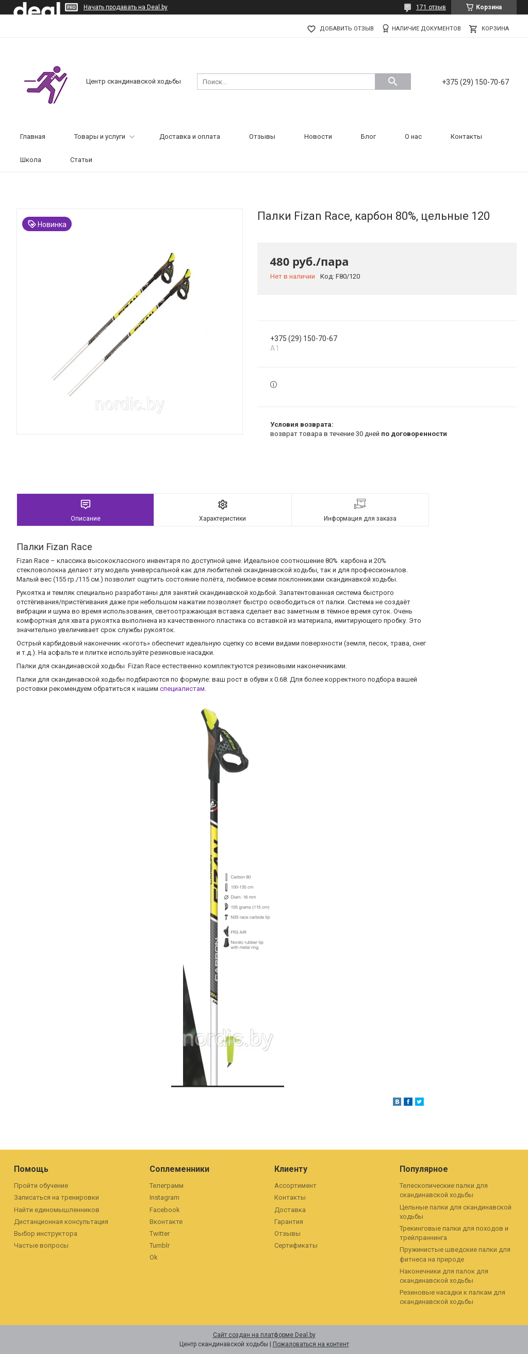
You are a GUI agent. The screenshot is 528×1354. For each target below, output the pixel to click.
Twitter (160, 1233)
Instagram (164, 1197)
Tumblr (160, 1245)
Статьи (81, 160)
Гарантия (288, 1222)
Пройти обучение (41, 1185)
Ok (154, 1257)
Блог (368, 136)
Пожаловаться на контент (311, 1344)
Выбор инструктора (45, 1233)
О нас (413, 136)
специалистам (182, 688)
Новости (318, 136)
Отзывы (262, 136)
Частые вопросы (41, 1245)
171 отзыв (431, 7)
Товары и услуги (99, 136)
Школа (30, 160)
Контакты (466, 136)
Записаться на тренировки (56, 1197)
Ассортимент (295, 1185)
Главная (32, 136)
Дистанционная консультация (61, 1222)
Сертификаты (296, 1245)
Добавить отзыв (347, 28)
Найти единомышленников (57, 1210)
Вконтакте (166, 1222)
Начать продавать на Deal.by (126, 7)
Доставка (290, 1210)
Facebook (165, 1210)
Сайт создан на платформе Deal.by (264, 1335)
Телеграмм (167, 1185)
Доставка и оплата (189, 136)
